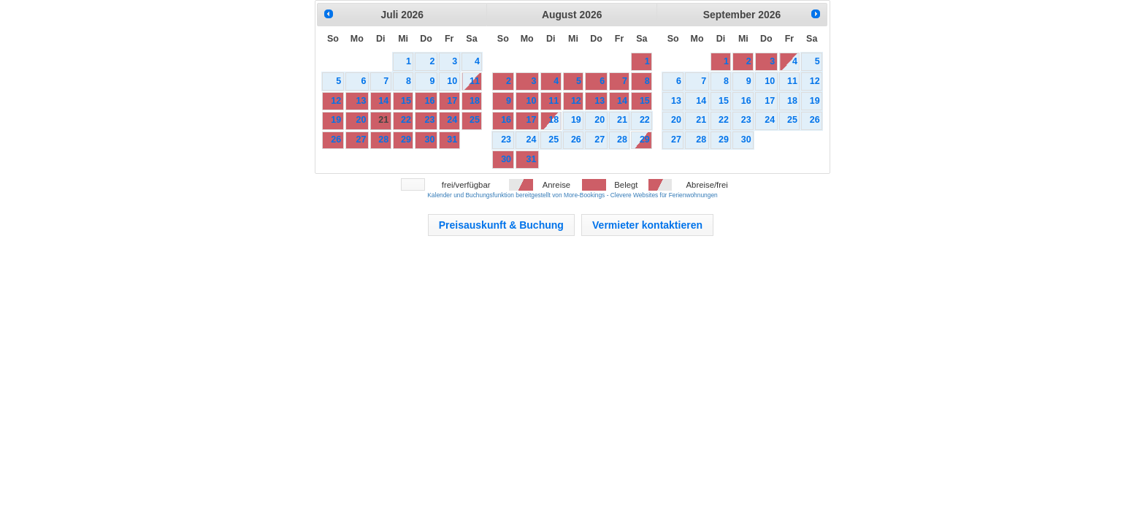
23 (429, 120)
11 (475, 81)
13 (361, 101)
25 (475, 120)
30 (429, 139)
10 (452, 81)
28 (383, 139)
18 (475, 101)
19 (336, 120)
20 (361, 120)
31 (452, 139)
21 (383, 120)
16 (429, 101)
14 (383, 101)
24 (452, 120)
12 (336, 101)
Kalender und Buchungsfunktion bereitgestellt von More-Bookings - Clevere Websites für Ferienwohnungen (572, 195)
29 (406, 139)
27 (361, 139)
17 (452, 101)
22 (406, 120)
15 (406, 101)
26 (336, 139)
